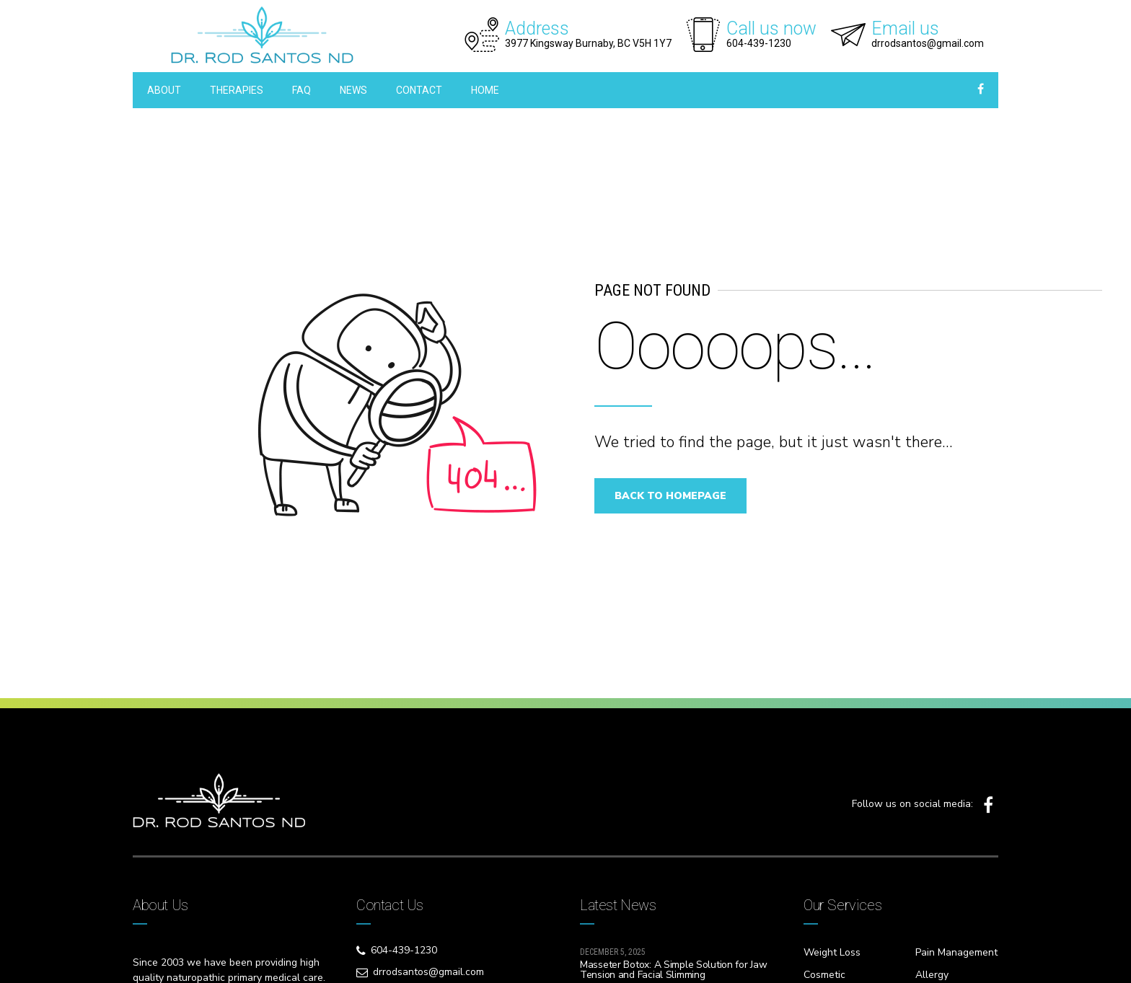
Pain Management (956, 952)
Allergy (932, 975)
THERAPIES (236, 90)
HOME (485, 90)
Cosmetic (824, 975)
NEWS (353, 90)
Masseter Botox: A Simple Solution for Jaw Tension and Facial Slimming (673, 970)
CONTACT (419, 90)
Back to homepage (677, 496)
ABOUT (164, 90)
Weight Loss (832, 952)
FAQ (301, 90)
